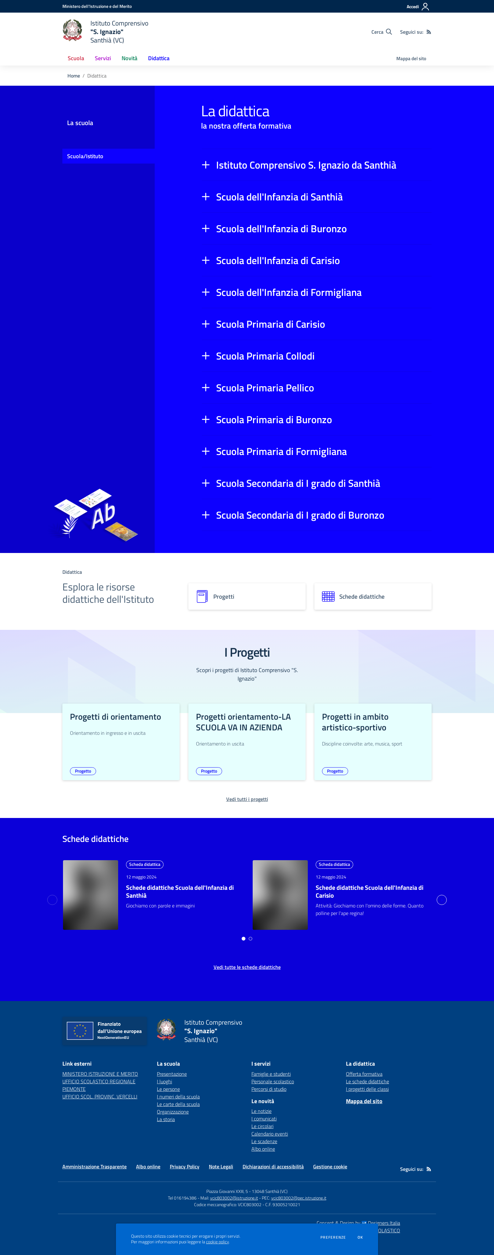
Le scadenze (264, 1141)
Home (73, 75)
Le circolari (262, 1126)
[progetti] (247, 596)
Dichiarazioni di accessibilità (273, 1166)
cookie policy (217, 1241)
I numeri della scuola (178, 1096)
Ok (360, 1237)
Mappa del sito (411, 58)
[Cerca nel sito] (382, 32)
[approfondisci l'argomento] (90, 895)
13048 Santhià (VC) (270, 1191)
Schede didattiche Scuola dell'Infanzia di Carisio (369, 891)
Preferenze (333, 1237)
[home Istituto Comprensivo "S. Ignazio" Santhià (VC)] (105, 31)
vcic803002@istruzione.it (234, 1198)
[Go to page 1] (243, 939)
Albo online (263, 1149)
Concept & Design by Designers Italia (358, 1223)
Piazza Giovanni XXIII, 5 (227, 1191)
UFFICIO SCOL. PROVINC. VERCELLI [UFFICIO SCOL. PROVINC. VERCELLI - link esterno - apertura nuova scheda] (99, 1096)
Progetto (83, 771)
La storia (166, 1119)
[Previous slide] (52, 900)
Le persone (168, 1089)
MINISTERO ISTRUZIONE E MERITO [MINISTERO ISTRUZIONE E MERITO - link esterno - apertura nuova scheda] (100, 1074)
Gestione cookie (330, 1166)
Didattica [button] (158, 58)
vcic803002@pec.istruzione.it (298, 1198)
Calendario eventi (269, 1133)
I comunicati (264, 1118)
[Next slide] (442, 900)
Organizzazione (173, 1111)
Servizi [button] (103, 58)
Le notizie (261, 1111)
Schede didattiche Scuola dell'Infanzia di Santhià (180, 891)
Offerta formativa (364, 1074)
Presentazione (172, 1074)
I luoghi (164, 1081)
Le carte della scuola (178, 1104)
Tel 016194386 (182, 1198)
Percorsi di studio (268, 1089)
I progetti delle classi (367, 1089)
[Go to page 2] (250, 939)
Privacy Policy (184, 1166)
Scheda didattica (144, 864)
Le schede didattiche (367, 1081)
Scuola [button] (76, 58)
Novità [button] (129, 58)
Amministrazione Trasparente (94, 1166)
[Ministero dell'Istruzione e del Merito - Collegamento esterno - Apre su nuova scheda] (97, 6)
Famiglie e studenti (271, 1074)
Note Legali (221, 1166)
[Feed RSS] (429, 32)
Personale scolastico (272, 1081)
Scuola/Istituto (85, 156)
